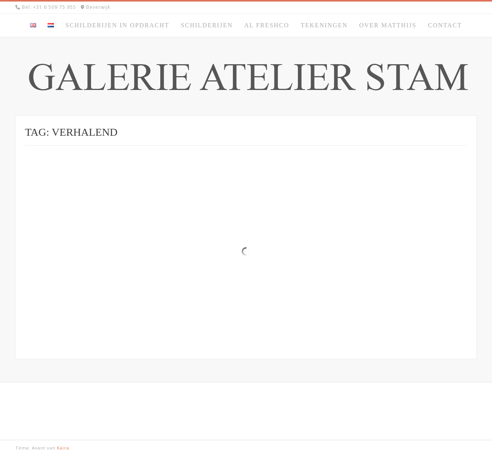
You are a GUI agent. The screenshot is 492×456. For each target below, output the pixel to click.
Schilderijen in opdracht (117, 25)
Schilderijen (207, 25)
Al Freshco (266, 25)
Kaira (63, 448)
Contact (445, 25)
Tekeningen (324, 25)
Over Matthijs (387, 25)
